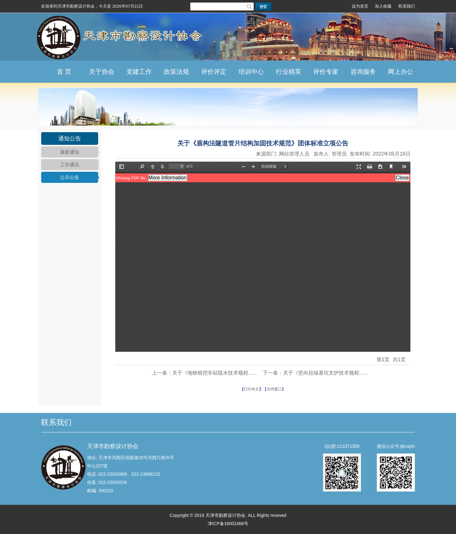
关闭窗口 (274, 389)
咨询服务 (363, 71)
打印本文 (251, 389)
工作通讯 (69, 164)
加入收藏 (383, 6)
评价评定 (213, 71)
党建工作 (139, 71)
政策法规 (176, 71)
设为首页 (360, 6)
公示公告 (69, 177)
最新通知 (69, 152)
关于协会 (101, 71)
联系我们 (406, 6)
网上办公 (400, 71)
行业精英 (288, 71)
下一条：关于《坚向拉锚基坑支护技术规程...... (315, 373)
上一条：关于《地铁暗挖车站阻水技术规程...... (204, 373)
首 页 (64, 71)
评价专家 (326, 71)
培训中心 (251, 71)
